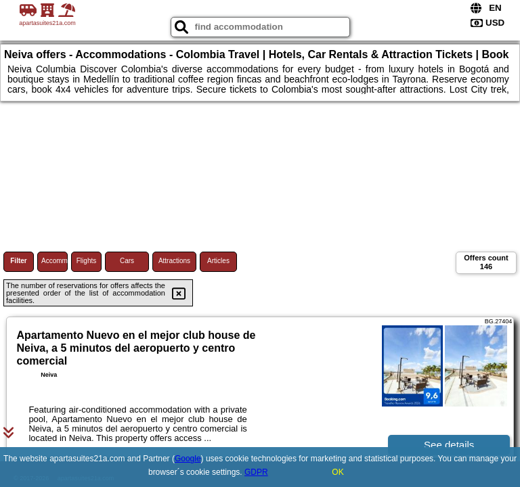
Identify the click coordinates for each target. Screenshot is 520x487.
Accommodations (54, 260)
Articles (218, 260)
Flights (86, 260)
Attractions (174, 260)
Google (188, 458)
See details (449, 444)
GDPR (256, 472)
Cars (127, 260)
